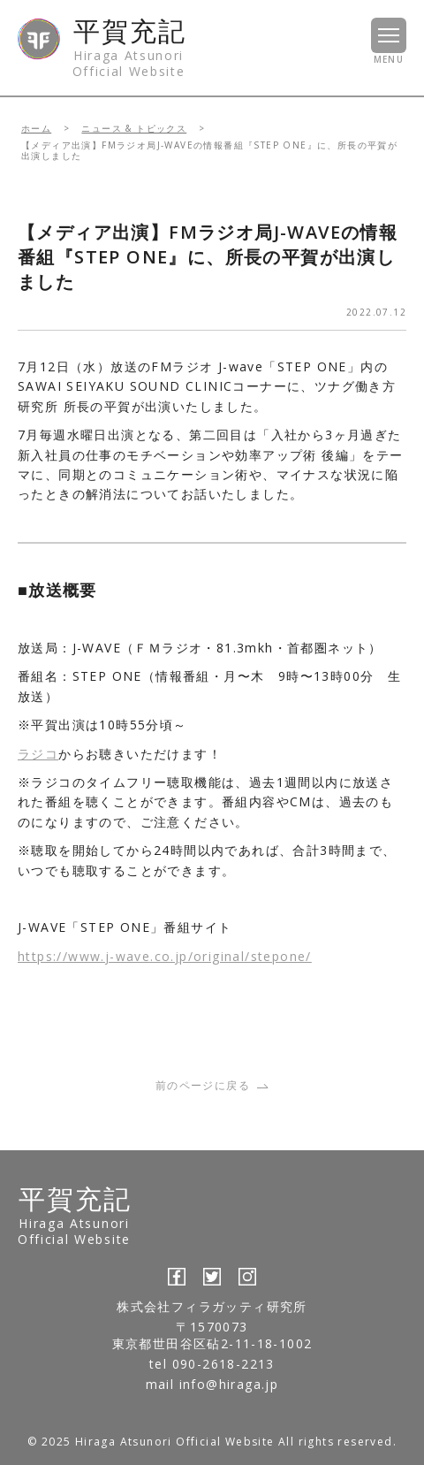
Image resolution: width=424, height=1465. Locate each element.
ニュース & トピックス (133, 128)
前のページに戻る (212, 1085)
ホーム (36, 128)
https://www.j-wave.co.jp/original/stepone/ (165, 956)
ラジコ (38, 753)
